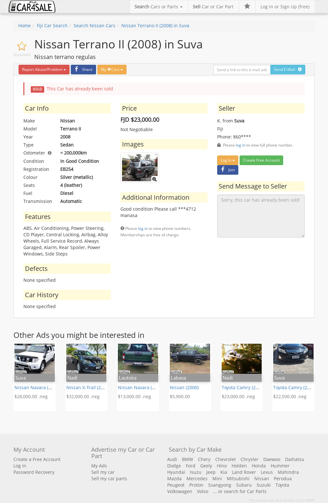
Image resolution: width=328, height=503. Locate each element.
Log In (228, 160)
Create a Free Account (37, 459)
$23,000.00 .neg (238, 396)
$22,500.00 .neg (290, 396)
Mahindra (288, 472)
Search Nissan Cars (94, 25)
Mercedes (197, 478)
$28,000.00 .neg (31, 396)
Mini (217, 478)
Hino (222, 466)
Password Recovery (33, 472)
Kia (223, 472)
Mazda (174, 478)
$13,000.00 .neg (134, 396)
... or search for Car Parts (239, 491)
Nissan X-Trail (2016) (88, 387)
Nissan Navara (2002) (140, 387)
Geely (206, 466)
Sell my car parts (109, 478)
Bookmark (22, 54)
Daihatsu (294, 459)
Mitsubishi (238, 478)
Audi (172, 459)
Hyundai (176, 472)
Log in (19, 466)
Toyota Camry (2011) (294, 387)
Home (24, 25)
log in (143, 228)
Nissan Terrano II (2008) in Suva (155, 25)
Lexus (267, 472)
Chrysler (249, 459)
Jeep (211, 472)
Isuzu (195, 472)
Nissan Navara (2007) (37, 387)
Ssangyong (219, 485)
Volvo (202, 491)
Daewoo (271, 459)
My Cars (112, 69)
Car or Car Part (213, 7)
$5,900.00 (180, 396)
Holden (239, 466)
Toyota (282, 485)
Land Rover (244, 472)
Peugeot (175, 485)
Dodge (174, 466)
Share (83, 69)
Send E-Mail (288, 69)
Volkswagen (179, 491)
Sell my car (103, 472)
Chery (204, 459)
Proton (196, 485)
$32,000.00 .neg (83, 396)
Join (227, 169)
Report (44, 69)
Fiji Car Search (52, 25)
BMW (187, 459)
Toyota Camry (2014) (243, 387)
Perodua (283, 478)
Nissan (261, 478)
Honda (259, 466)
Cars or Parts (159, 7)
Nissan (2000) (184, 387)
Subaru (244, 485)
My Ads (99, 466)
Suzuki (264, 485)
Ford (190, 466)
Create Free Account (261, 160)
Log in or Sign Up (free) (284, 7)
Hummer (280, 466)
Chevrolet (225, 459)
